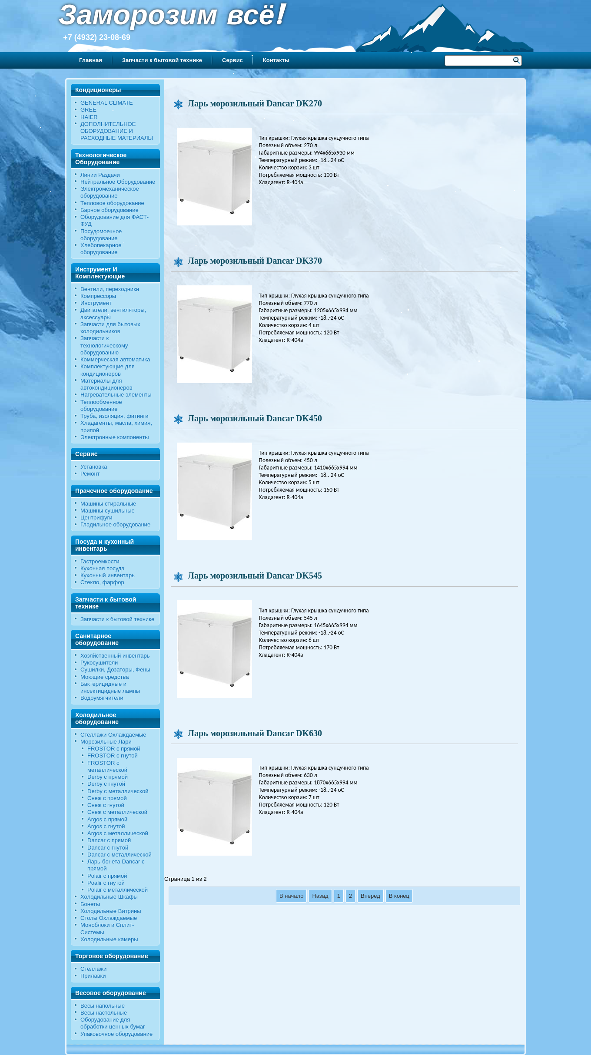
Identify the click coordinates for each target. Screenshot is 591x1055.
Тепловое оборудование (112, 203)
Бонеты (90, 904)
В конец (399, 896)
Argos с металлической (117, 833)
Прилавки (93, 975)
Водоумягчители (101, 698)
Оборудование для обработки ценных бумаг (112, 1023)
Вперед (370, 896)
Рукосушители (99, 662)
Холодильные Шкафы (109, 896)
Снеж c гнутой (105, 805)
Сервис (232, 60)
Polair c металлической (117, 889)
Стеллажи (93, 969)
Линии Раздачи (100, 175)
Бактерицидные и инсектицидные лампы (110, 687)
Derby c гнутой (106, 784)
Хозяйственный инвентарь (115, 655)
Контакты (276, 60)
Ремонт (90, 473)
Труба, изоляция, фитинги (114, 416)
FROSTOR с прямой (113, 748)
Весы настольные (103, 1012)
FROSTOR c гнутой (112, 755)
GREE (88, 109)
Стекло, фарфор (102, 582)
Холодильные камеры (109, 939)
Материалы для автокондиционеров (106, 384)
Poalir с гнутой (106, 883)
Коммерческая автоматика (115, 359)
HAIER (89, 117)
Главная (90, 60)
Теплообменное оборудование (101, 405)
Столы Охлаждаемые (108, 918)
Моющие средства (104, 677)
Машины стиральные (108, 503)
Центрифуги (96, 517)
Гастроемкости (99, 561)
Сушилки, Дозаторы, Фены (115, 669)
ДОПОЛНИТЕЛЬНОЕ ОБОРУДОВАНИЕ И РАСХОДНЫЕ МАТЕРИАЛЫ (116, 131)
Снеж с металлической (117, 812)
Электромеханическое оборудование (109, 192)
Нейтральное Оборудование (117, 182)
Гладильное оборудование (115, 524)
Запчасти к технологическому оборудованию (104, 345)
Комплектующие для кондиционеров (107, 370)
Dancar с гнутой (107, 847)
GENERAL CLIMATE (106, 102)
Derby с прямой (107, 777)
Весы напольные (102, 1005)
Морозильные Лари (106, 741)
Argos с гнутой (106, 826)
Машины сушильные (107, 510)
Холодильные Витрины (110, 911)
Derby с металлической (117, 791)
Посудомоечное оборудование (101, 234)
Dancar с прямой (109, 840)
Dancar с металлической (119, 854)
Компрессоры (98, 296)
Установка (93, 466)
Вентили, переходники (109, 289)
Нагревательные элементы (116, 394)
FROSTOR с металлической (107, 766)
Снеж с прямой (107, 798)
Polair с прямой (107, 876)
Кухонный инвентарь (107, 575)
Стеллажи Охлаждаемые (113, 734)
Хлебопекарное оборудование (100, 248)
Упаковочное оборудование (116, 1034)
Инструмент (96, 303)
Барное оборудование (109, 210)
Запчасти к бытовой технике (162, 60)
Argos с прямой (107, 819)
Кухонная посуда (102, 568)
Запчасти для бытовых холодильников (110, 327)
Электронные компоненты (114, 437)
